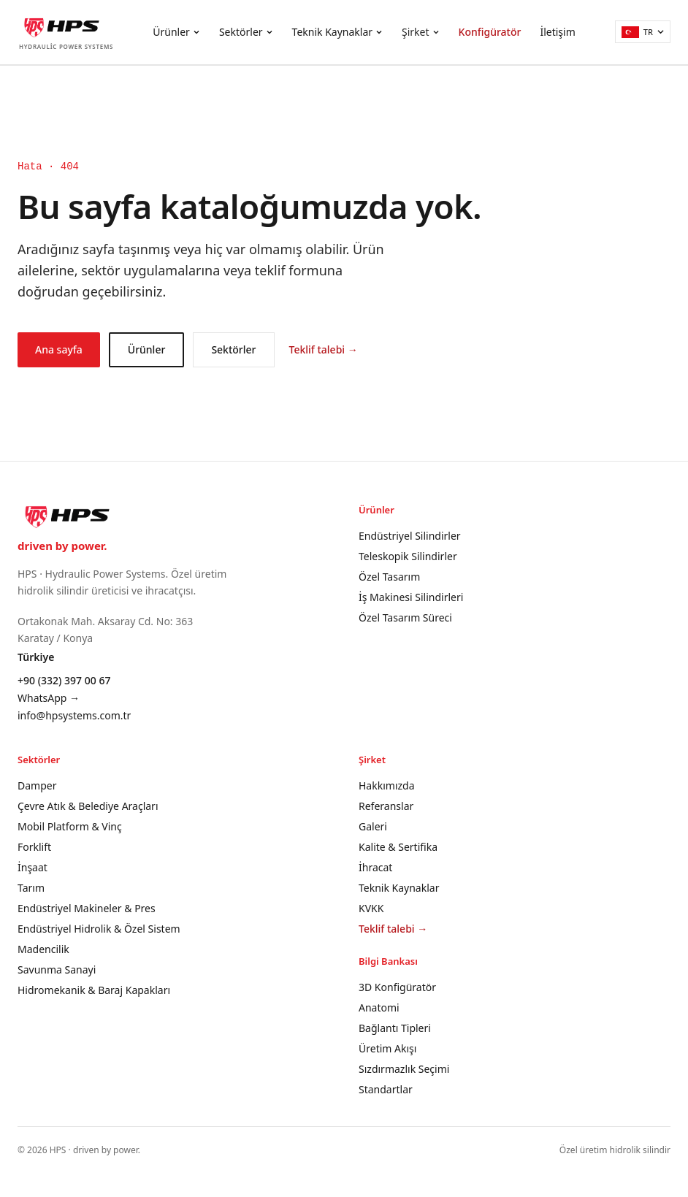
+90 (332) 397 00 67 (64, 680)
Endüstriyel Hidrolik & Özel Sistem (99, 929)
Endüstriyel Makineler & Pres (87, 908)
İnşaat (32, 867)
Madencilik (43, 949)
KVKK (371, 908)
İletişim (557, 32)
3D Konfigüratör (397, 987)
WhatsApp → (49, 698)
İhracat (375, 867)
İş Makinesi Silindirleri (411, 597)
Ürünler (176, 32)
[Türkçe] (642, 31)
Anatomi (379, 1007)
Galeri (373, 826)
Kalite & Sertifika (398, 847)
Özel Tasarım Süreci (405, 617)
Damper (37, 785)
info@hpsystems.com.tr (74, 715)
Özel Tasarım (389, 577)
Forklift (34, 847)
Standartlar (386, 1089)
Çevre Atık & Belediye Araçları (88, 806)
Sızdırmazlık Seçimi (404, 1069)
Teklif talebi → (323, 349)
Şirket (421, 32)
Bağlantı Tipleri (395, 1028)
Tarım (31, 888)
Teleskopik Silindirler (408, 556)
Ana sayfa (59, 349)
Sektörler (246, 32)
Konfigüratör (490, 32)
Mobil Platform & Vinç (70, 826)
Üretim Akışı (387, 1048)
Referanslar (386, 806)
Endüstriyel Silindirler (410, 536)
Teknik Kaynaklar (337, 32)
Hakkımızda (387, 785)
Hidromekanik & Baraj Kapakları (94, 990)
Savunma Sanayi (57, 969)
